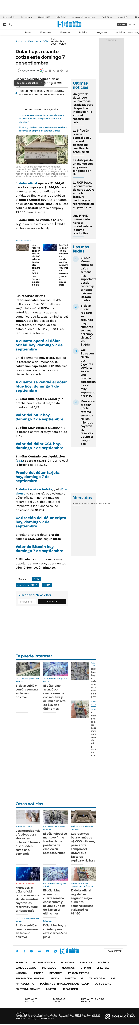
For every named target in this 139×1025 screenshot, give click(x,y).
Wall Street (107, 17)
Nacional (22, 973)
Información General (30, 978)
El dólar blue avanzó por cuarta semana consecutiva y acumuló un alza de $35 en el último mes (54, 697)
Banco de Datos (26, 967)
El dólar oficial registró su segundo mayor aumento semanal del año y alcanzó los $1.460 (87, 325)
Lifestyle (103, 967)
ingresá (132, 24)
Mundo (38, 973)
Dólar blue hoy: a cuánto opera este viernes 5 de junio (95, 682)
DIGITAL (31, 1000)
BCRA (47, 585)
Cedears (105, 503)
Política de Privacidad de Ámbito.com (64, 983)
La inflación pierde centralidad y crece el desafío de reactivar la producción (82, 141)
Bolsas (85, 503)
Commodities (95, 503)
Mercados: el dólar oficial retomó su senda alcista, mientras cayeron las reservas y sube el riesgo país (65, 264)
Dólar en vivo (26, 17)
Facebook (24, 951)
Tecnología (97, 978)
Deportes (55, 973)
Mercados (49, 967)
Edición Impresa (78, 973)
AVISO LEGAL (103, 983)
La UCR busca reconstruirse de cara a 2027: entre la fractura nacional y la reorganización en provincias (83, 195)
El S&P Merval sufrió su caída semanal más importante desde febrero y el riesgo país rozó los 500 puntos (88, 279)
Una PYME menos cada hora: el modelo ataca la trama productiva (82, 224)
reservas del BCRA (27, 585)
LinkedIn (39, 951)
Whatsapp (55, 951)
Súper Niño (123, 17)
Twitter (17, 951)
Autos (54, 978)
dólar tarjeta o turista (35, 489)
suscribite (122, 24)
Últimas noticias (44, 962)
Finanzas (65, 32)
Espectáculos (74, 978)
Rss (113, 978)
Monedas (77, 503)
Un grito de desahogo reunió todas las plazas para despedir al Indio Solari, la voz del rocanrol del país (83, 108)
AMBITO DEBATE (92, 1000)
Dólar (28, 32)
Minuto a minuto (26, 883)
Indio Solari (61, 17)
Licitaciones (70, 989)
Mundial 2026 (44, 17)
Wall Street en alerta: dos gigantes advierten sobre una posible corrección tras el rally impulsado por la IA (88, 373)
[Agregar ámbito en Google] (30, 70)
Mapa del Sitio (25, 983)
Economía (45, 32)
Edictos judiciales (28, 989)
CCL (20, 460)
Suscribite (52, 601)
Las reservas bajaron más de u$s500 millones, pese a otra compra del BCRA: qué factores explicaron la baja (83, 847)
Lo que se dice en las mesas (84, 17)
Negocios (101, 32)
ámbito (19, 41)
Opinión (120, 32)
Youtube (47, 951)
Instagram (31, 951)
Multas (51, 989)
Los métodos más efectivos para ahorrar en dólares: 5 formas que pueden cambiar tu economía (42, 119)
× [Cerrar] (41, 82)
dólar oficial (28, 183)
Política (83, 32)
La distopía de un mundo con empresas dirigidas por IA (83, 167)
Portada (21, 962)
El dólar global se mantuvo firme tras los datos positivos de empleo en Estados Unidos (43, 129)
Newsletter (132, 32)
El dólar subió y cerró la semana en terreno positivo (27, 691)
